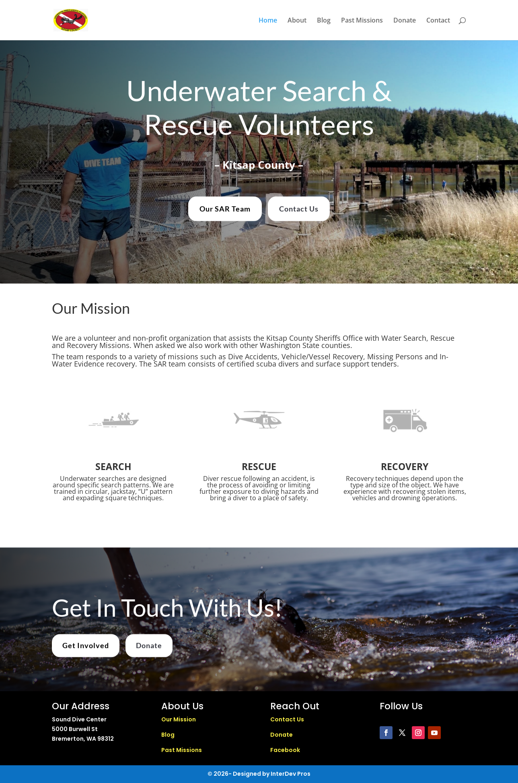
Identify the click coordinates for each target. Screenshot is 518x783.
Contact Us (299, 206)
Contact (438, 21)
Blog (324, 21)
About (297, 21)
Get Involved (85, 650)
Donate (404, 21)
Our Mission (178, 719)
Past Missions (362, 21)
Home (268, 21)
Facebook (285, 750)
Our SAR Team (225, 206)
